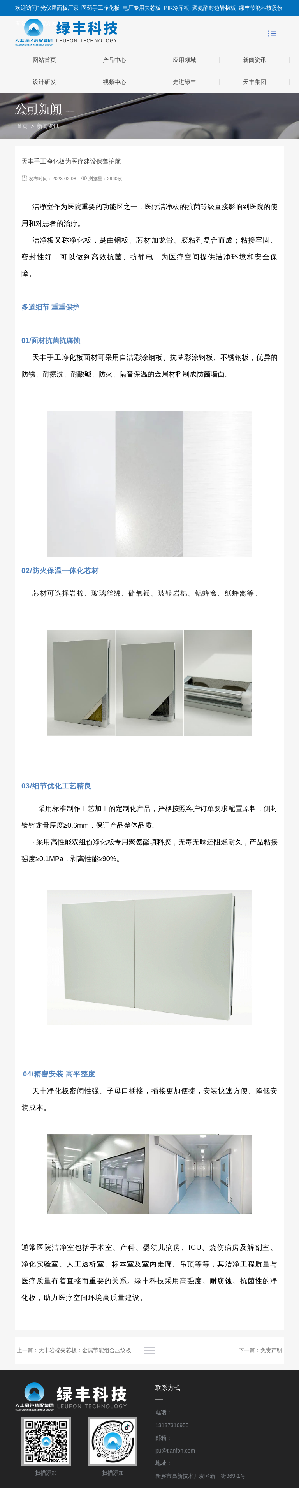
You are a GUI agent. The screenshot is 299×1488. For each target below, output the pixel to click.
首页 (22, 126)
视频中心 (114, 82)
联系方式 (167, 1387)
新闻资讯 (254, 59)
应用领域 (184, 59)
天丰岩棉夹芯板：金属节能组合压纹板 (85, 1350)
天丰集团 (254, 82)
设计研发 (44, 82)
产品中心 (114, 59)
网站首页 (44, 59)
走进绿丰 (184, 82)
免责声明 (271, 1350)
